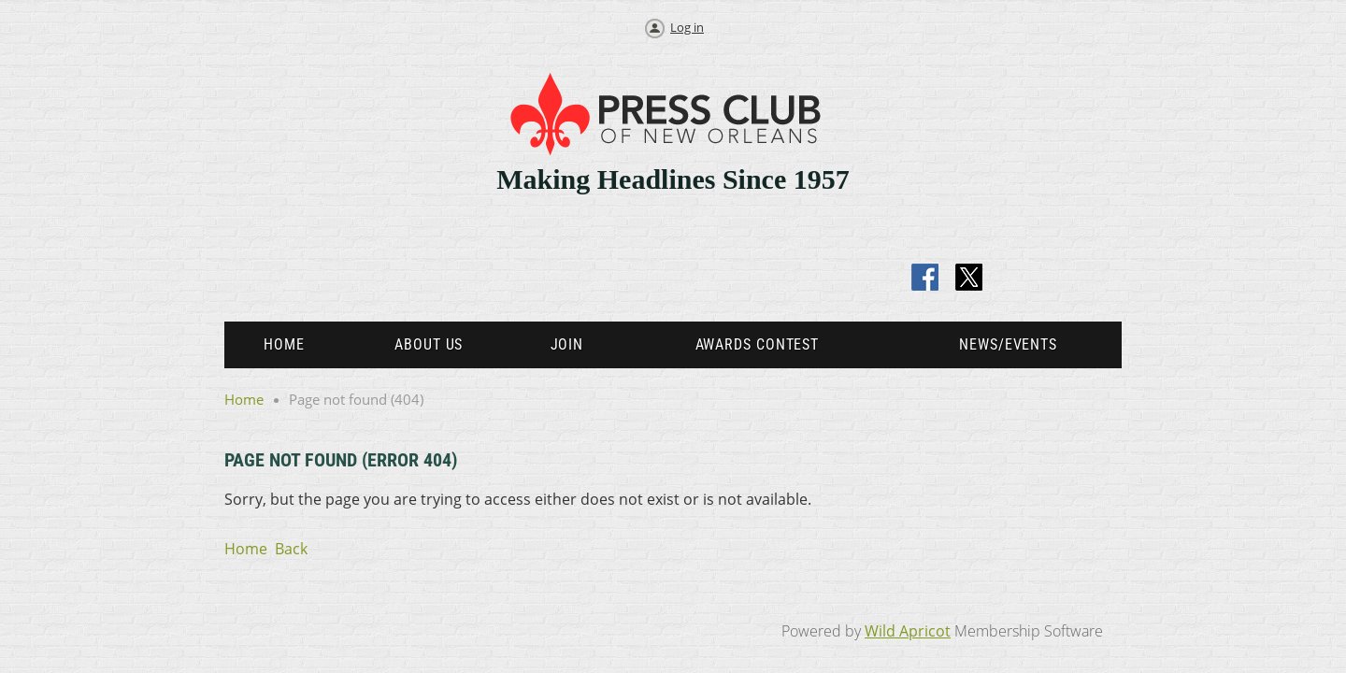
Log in (687, 27)
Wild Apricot (908, 631)
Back (291, 548)
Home (244, 399)
